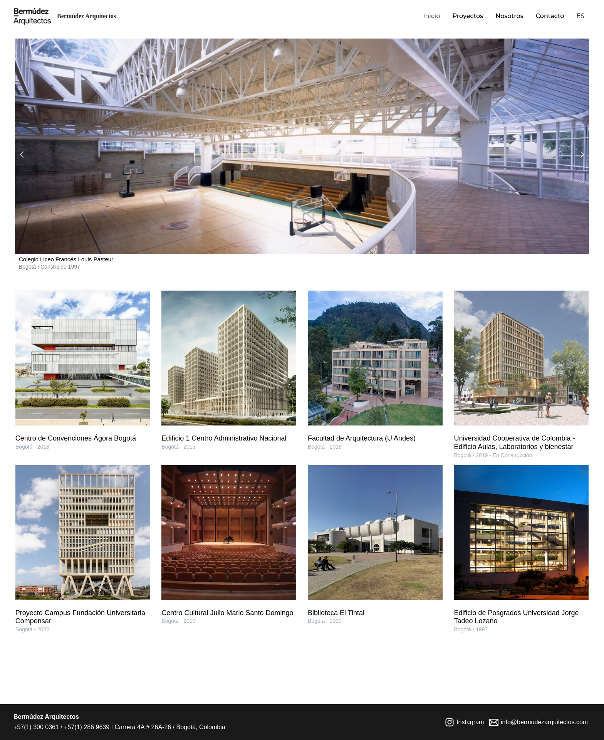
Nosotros (509, 16)
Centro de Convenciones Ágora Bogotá (75, 438)
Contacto (550, 16)
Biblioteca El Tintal (336, 613)
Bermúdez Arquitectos (86, 16)
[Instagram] (465, 722)
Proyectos (467, 16)
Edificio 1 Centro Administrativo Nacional (223, 438)
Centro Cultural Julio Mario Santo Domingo (227, 613)
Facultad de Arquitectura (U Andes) (362, 438)
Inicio (431, 16)
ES (580, 16)
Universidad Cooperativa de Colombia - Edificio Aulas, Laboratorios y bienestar (514, 442)
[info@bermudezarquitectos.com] (539, 722)
